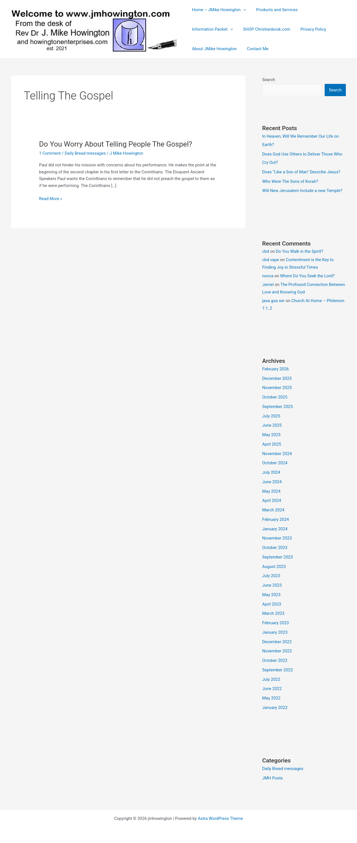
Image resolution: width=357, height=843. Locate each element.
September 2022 (277, 669)
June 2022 (272, 688)
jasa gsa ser (273, 300)
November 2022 (277, 650)
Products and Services (274, 9)
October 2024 (274, 462)
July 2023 (271, 575)
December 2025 (277, 378)
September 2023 (277, 557)
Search (268, 79)
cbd (265, 251)
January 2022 (275, 707)
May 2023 (271, 594)
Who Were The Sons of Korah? (290, 181)
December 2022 (277, 641)
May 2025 (271, 434)
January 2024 (275, 528)
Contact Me (255, 48)
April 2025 (271, 444)
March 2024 (273, 509)
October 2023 (274, 547)
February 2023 (275, 622)
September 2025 (277, 406)
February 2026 (275, 368)
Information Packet (211, 29)
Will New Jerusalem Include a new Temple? (302, 190)
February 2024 (275, 519)
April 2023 (271, 604)
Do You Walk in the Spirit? (299, 251)
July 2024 (271, 472)
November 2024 (277, 453)
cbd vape (270, 259)
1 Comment (50, 153)
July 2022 (271, 679)
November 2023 (277, 538)
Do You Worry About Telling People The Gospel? (115, 144)
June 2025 (272, 425)
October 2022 (274, 660)
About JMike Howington (213, 48)
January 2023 (275, 632)
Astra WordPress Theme (220, 818)
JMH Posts (272, 778)
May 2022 (271, 698)
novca (267, 275)
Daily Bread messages (85, 153)
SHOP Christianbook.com (263, 29)
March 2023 (273, 613)
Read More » (50, 198)
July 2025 (271, 416)
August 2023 (274, 566)
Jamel (268, 284)
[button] (242, 10)
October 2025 (274, 397)
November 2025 (277, 387)
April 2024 (271, 500)
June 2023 (272, 585)
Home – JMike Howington (218, 10)
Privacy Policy (309, 29)
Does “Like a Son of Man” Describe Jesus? (301, 171)
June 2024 (272, 481)
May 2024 (271, 491)
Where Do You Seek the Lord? (307, 275)
